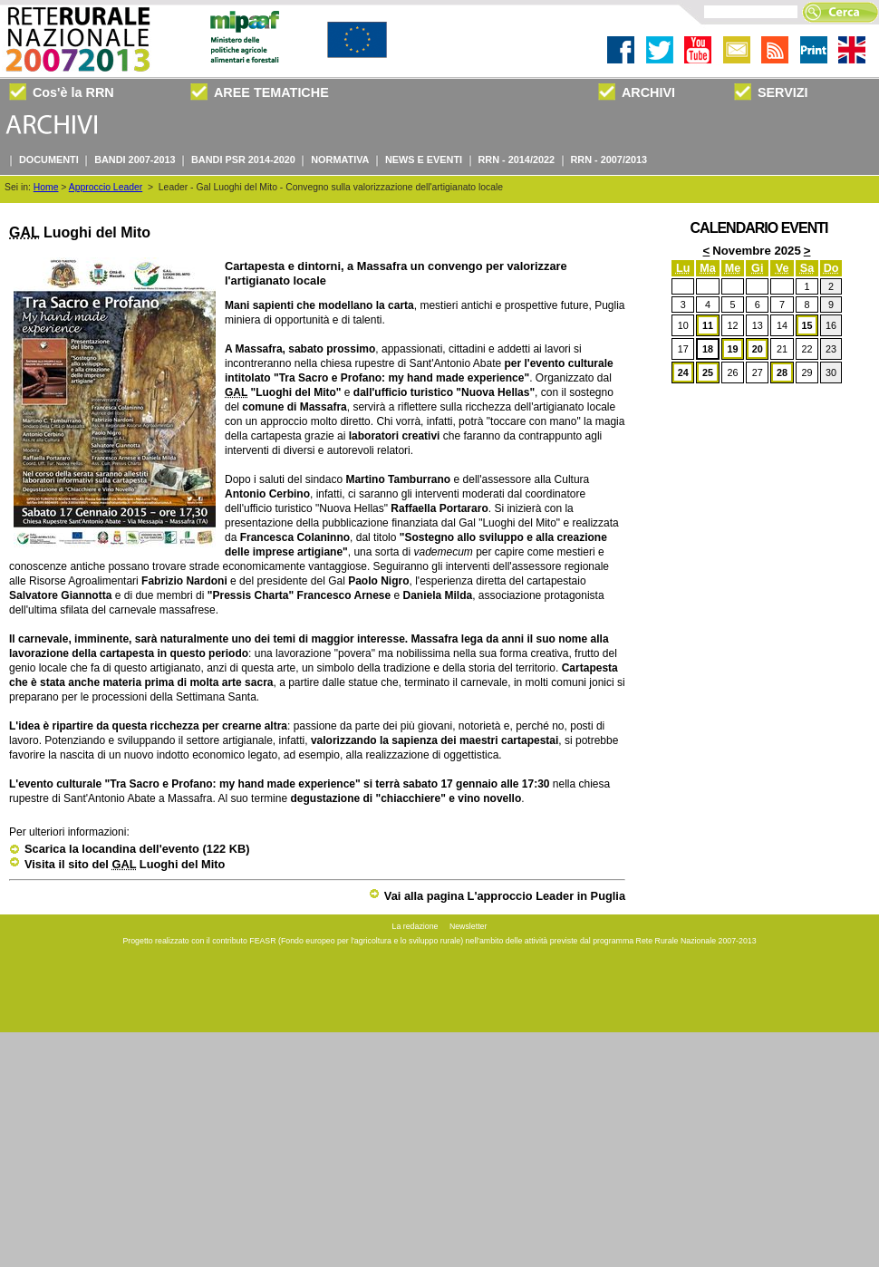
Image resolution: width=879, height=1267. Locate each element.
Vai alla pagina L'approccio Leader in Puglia (497, 896)
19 (732, 348)
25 (707, 372)
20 (757, 348)
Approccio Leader (105, 187)
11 (707, 325)
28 (782, 372)
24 (683, 372)
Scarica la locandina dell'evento (129, 849)
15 (806, 325)
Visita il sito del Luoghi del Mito (117, 864)
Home (46, 187)
